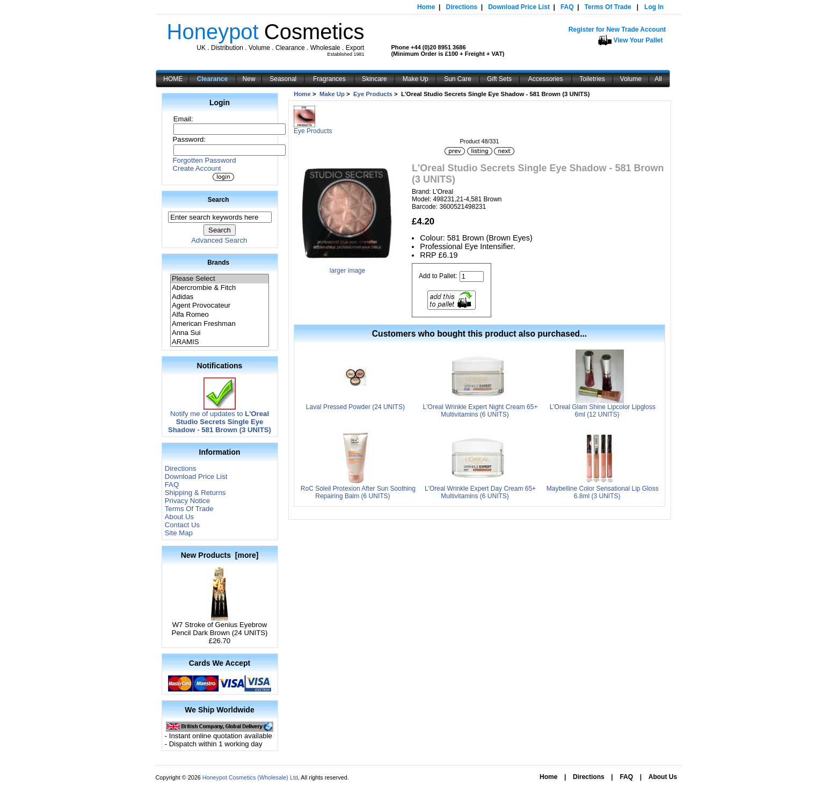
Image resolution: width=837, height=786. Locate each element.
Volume (631, 79)
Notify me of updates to (219, 418)
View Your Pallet (638, 40)
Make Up (415, 79)
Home (426, 7)
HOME (173, 79)
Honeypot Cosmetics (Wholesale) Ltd (250, 777)
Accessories (545, 79)
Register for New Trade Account (617, 29)
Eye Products (372, 94)
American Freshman (219, 324)
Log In (654, 7)
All (657, 79)
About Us (179, 517)
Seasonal (283, 79)
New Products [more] (220, 555)
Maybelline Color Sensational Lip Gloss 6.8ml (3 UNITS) (603, 492)
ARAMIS (219, 342)
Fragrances (329, 79)
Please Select (219, 278)
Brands (218, 262)
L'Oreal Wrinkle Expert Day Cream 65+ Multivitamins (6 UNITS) (480, 492)
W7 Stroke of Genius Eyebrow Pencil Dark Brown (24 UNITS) (220, 625)
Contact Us (182, 525)
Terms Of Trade (608, 7)
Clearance (212, 79)
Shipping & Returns (195, 493)
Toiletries (592, 79)
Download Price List (519, 7)
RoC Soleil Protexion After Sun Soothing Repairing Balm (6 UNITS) (358, 492)
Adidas (219, 297)
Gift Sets (499, 79)
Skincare (374, 79)
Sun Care (457, 79)
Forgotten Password (204, 160)
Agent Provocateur (219, 305)
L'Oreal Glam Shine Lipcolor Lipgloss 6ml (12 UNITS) (603, 410)
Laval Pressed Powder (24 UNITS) (355, 407)
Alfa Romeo (219, 314)
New (249, 79)
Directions (461, 7)
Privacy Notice (187, 501)
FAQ (567, 7)
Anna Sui (219, 333)
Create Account (197, 168)
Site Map (179, 533)
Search (218, 199)
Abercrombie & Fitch (219, 288)
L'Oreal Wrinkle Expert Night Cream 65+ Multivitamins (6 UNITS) (480, 410)
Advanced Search (219, 240)
